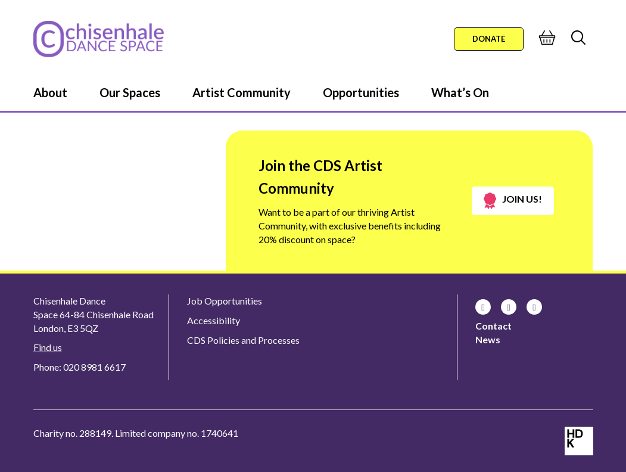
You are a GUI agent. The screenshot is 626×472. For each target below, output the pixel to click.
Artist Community (241, 92)
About (50, 92)
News (487, 339)
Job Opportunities (224, 300)
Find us (47, 347)
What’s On (460, 92)
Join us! (513, 200)
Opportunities (361, 92)
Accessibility (213, 320)
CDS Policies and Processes (243, 340)
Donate (488, 39)
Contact (493, 325)
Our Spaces (129, 92)
